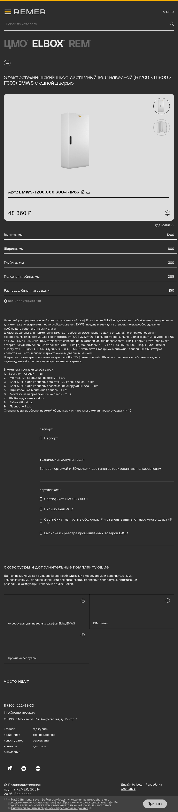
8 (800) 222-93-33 (19, 705)
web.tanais (128, 788)
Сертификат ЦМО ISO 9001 (66, 499)
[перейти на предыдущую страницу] (7, 63)
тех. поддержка (44, 734)
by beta (137, 784)
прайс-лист (12, 734)
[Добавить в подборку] (167, 213)
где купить (40, 729)
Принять (155, 803)
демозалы (40, 746)
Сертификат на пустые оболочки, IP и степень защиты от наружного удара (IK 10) (108, 521)
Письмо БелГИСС (58, 509)
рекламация (41, 740)
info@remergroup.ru (19, 712)
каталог (9, 729)
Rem (80, 44)
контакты (10, 746)
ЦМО (16, 44)
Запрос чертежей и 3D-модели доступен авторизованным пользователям (100, 468)
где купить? (164, 225)
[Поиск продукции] (86, 24)
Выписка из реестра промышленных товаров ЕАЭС (86, 533)
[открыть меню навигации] (168, 11)
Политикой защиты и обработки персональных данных (49, 808)
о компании (12, 752)
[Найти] (172, 24)
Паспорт (51, 438)
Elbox (48, 44)
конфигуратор (14, 740)
